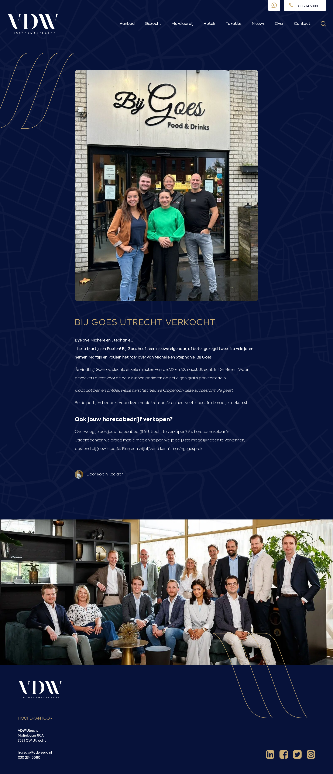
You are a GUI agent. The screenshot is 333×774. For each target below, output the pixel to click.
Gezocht (153, 24)
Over (279, 24)
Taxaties (233, 24)
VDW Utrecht (28, 730)
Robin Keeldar (110, 474)
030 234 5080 (29, 758)
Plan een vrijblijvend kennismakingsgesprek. (162, 449)
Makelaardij (182, 24)
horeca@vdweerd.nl (35, 752)
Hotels (209, 24)
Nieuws (258, 24)
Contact (302, 24)
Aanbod (127, 24)
